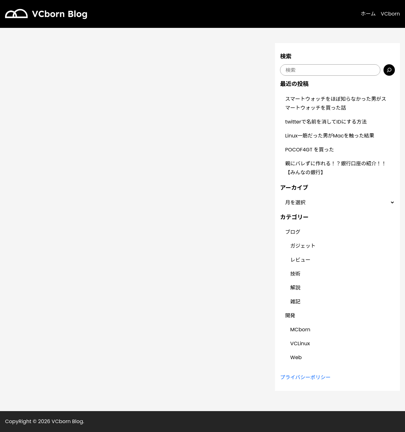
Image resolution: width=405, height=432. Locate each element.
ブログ (292, 232)
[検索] (389, 70)
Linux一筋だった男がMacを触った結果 (329, 135)
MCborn (300, 329)
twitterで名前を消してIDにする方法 (325, 121)
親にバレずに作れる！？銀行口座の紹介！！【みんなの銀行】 (335, 168)
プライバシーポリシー (305, 377)
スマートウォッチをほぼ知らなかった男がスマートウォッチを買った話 (335, 103)
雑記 (295, 301)
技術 (295, 273)
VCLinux (300, 343)
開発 (290, 315)
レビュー (300, 260)
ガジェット (302, 246)
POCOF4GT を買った (309, 149)
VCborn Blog (67, 421)
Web (296, 357)
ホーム (368, 13)
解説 (295, 287)
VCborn (390, 13)
